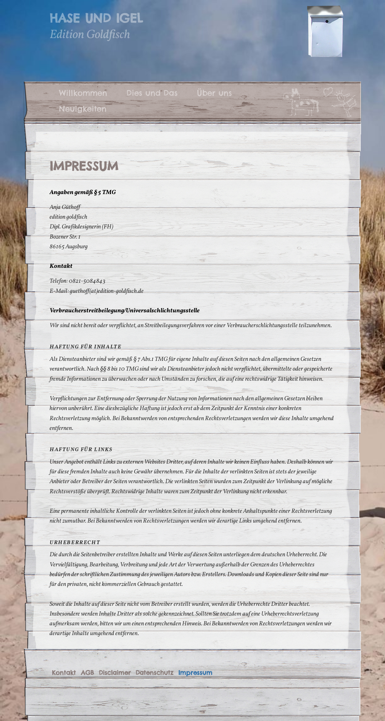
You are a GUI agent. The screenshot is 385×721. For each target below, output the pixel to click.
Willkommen (83, 93)
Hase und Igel (96, 18)
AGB (87, 673)
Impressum (195, 673)
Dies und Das (152, 93)
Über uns (214, 93)
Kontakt (64, 673)
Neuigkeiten (83, 108)
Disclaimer (115, 673)
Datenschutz (154, 673)
